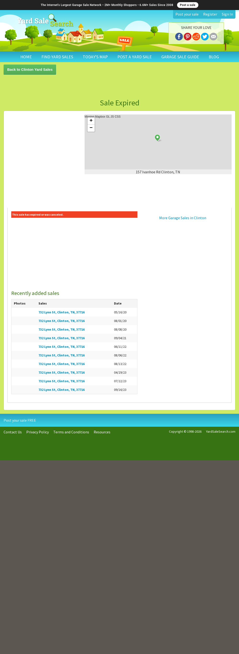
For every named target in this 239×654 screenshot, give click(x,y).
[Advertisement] (61, 87)
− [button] (91, 128)
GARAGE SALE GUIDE (180, 57)
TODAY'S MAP (95, 57)
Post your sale (187, 14)
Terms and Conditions (71, 432)
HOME (26, 57)
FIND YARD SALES (57, 57)
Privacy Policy (37, 432)
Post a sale (188, 5)
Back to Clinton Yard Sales (30, 69)
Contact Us (13, 432)
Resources (102, 432)
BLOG (214, 57)
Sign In (227, 14)
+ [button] (91, 121)
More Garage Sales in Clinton (182, 217)
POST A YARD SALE (134, 57)
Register (210, 14)
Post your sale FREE (20, 420)
